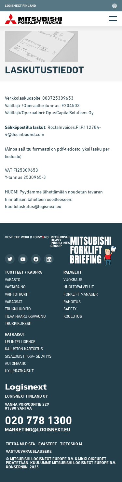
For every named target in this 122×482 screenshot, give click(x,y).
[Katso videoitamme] (23, 259)
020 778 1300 (38, 420)
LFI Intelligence (20, 342)
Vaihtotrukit (17, 294)
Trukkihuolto (18, 309)
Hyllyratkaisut (19, 371)
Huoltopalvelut (78, 287)
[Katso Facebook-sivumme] (36, 259)
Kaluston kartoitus (24, 349)
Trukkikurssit (18, 323)
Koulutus (72, 316)
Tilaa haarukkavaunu (25, 316)
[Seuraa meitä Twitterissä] (10, 259)
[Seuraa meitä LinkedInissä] (49, 259)
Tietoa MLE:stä (20, 444)
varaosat (13, 302)
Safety (69, 309)
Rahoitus (72, 302)
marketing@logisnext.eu (37, 429)
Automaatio (15, 363)
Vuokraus (72, 280)
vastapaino (15, 287)
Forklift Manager (80, 294)
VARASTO (12, 280)
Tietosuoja (71, 444)
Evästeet (47, 444)
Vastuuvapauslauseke (29, 451)
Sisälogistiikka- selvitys (28, 356)
